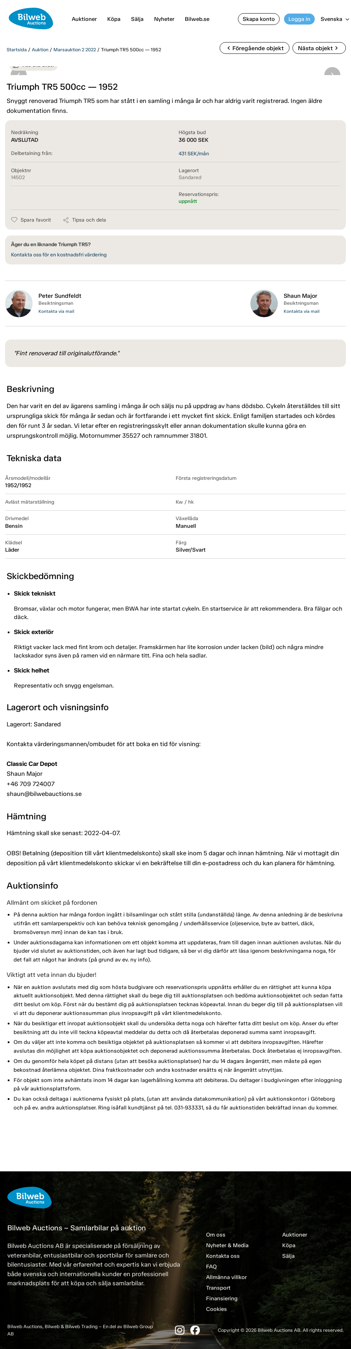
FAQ (211, 1266)
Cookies (216, 1309)
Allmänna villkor (226, 1277)
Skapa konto (259, 19)
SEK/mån (194, 154)
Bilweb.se (197, 19)
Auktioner (84, 19)
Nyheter (164, 19)
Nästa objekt (319, 48)
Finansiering (222, 1298)
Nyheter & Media (227, 1245)
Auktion (40, 49)
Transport (218, 1288)
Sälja (137, 19)
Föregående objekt (254, 48)
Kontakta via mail (56, 311)
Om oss (215, 1234)
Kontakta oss (223, 1256)
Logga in (299, 19)
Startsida (17, 49)
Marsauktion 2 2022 (74, 49)
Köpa (113, 19)
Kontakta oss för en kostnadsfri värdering (59, 255)
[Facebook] (195, 1330)
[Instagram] (179, 1330)
